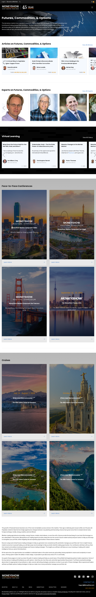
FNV (84, 72)
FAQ (23, 587)
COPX (25, 72)
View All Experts (87, 91)
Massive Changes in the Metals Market (72, 145)
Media (30, 587)
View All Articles (87, 45)
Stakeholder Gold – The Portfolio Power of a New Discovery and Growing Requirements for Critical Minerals (43, 145)
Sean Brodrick (12, 67)
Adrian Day (70, 67)
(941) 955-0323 (89, 588)
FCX (20, 72)
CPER (18, 72)
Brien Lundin (41, 67)
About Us (14, 587)
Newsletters (52, 587)
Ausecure (71, 153)
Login (3, 1)
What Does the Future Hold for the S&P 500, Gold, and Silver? (15, 145)
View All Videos (88, 137)
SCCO (22, 72)
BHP (15, 72)
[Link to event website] (24, 227)
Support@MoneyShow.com (86, 585)
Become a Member (12, 1)
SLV (53, 72)
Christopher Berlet (43, 160)
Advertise (4, 587)
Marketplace (40, 587)
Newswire (64, 587)
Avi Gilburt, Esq (12, 160)
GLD (55, 72)
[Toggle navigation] (92, 7)
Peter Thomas (71, 160)
